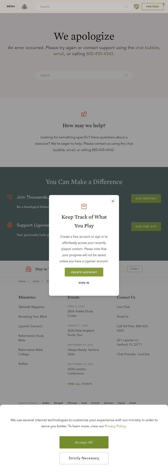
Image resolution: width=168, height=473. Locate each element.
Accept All (84, 442)
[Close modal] (113, 201)
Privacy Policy (115, 426)
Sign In (84, 282)
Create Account (84, 272)
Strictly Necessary (84, 458)
